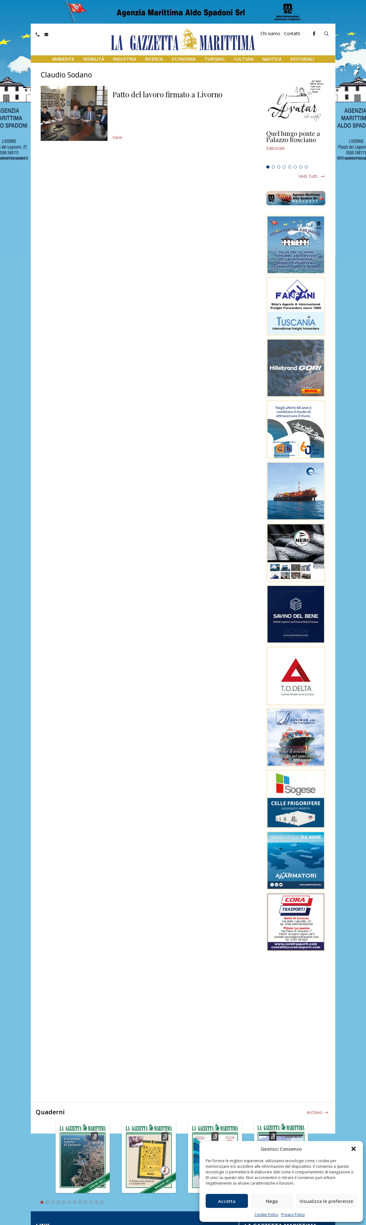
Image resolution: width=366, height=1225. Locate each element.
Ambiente (63, 59)
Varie (117, 137)
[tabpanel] (295, 146)
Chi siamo (270, 33)
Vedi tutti (308, 176)
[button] (353, 1149)
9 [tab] (85, 1202)
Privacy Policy (293, 1214)
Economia (183, 59)
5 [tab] (289, 167)
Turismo (214, 59)
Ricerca (154, 59)
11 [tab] (96, 1202)
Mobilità (93, 59)
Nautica (271, 59)
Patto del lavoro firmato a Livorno (167, 94)
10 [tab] (91, 1202)
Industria (124, 59)
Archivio (315, 1112)
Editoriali (302, 59)
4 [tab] (284, 167)
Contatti (292, 33)
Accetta (227, 1201)
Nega (272, 1201)
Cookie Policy (266, 1214)
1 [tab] (267, 167)
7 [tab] (300, 167)
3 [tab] (279, 167)
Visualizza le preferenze (326, 1201)
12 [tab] (102, 1202)
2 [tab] (273, 167)
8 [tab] (306, 167)
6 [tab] (295, 167)
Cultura (244, 59)
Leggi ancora (295, 146)
